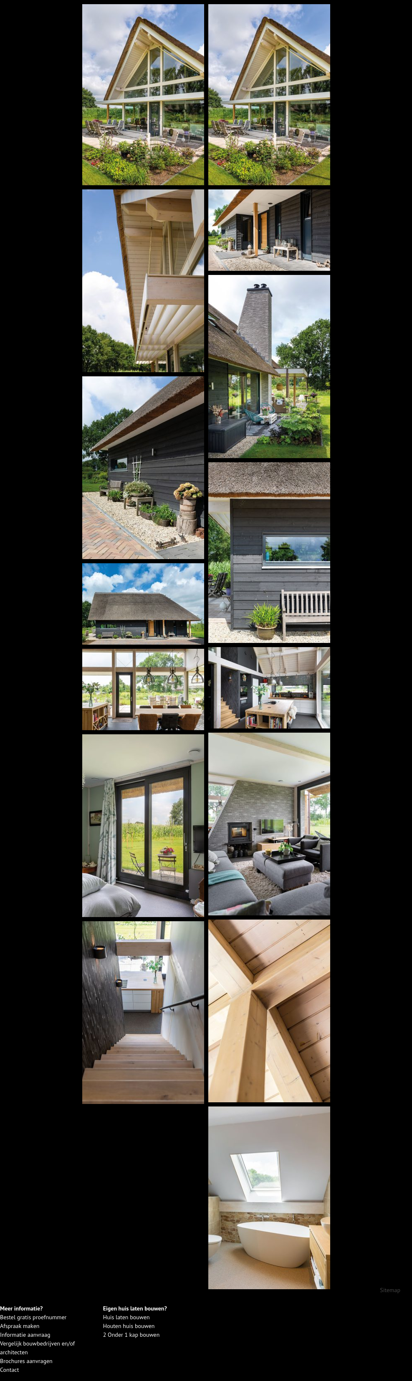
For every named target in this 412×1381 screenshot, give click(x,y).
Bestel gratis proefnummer (33, 1317)
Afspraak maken (19, 1326)
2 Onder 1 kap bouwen (131, 1334)
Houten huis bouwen (129, 1326)
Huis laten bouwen (126, 1317)
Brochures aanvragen (26, 1361)
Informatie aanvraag (25, 1334)
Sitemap (390, 1290)
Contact (9, 1369)
